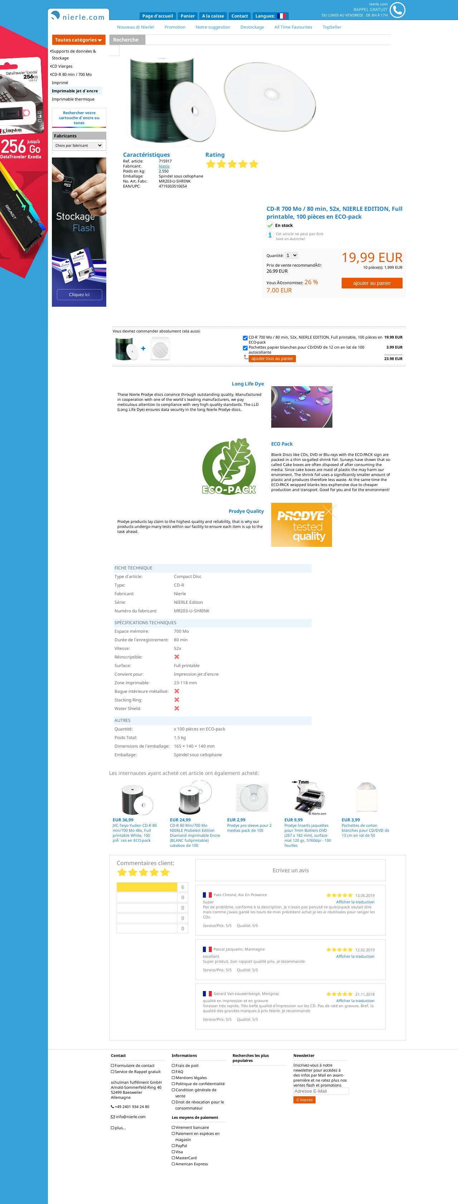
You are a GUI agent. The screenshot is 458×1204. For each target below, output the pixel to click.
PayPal (180, 1145)
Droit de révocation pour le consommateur (199, 1105)
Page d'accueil (157, 16)
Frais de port (186, 1065)
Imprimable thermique (73, 99)
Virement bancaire (191, 1127)
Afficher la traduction (355, 901)
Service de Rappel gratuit (137, 1071)
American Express (191, 1163)
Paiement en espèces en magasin (197, 1136)
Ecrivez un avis (291, 870)
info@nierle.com (129, 1116)
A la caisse (213, 16)
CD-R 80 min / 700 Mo (71, 74)
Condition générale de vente (195, 1092)
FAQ (178, 1071)
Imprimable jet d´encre (75, 90)
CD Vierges (61, 66)
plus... (119, 1127)
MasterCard (185, 1157)
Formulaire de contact (134, 1065)
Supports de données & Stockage (73, 54)
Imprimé (60, 82)
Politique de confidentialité (199, 1083)
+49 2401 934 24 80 (131, 1106)
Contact (240, 16)
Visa (178, 1151)
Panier (188, 16)
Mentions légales (190, 1077)
